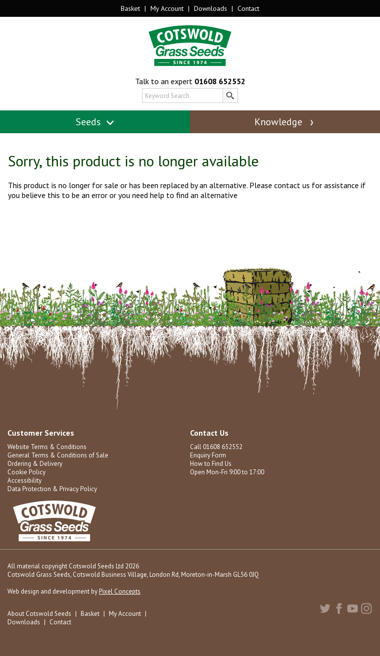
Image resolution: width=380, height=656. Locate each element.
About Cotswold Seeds (39, 613)
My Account (167, 8)
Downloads (210, 8)
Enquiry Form (208, 455)
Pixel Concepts (120, 591)
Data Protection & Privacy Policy (52, 489)
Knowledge (285, 121)
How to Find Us (211, 463)
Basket (130, 8)
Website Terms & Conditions (47, 447)
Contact (248, 8)
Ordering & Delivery (34, 463)
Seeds (95, 121)
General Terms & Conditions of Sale (57, 455)
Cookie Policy (26, 472)
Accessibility (24, 480)
